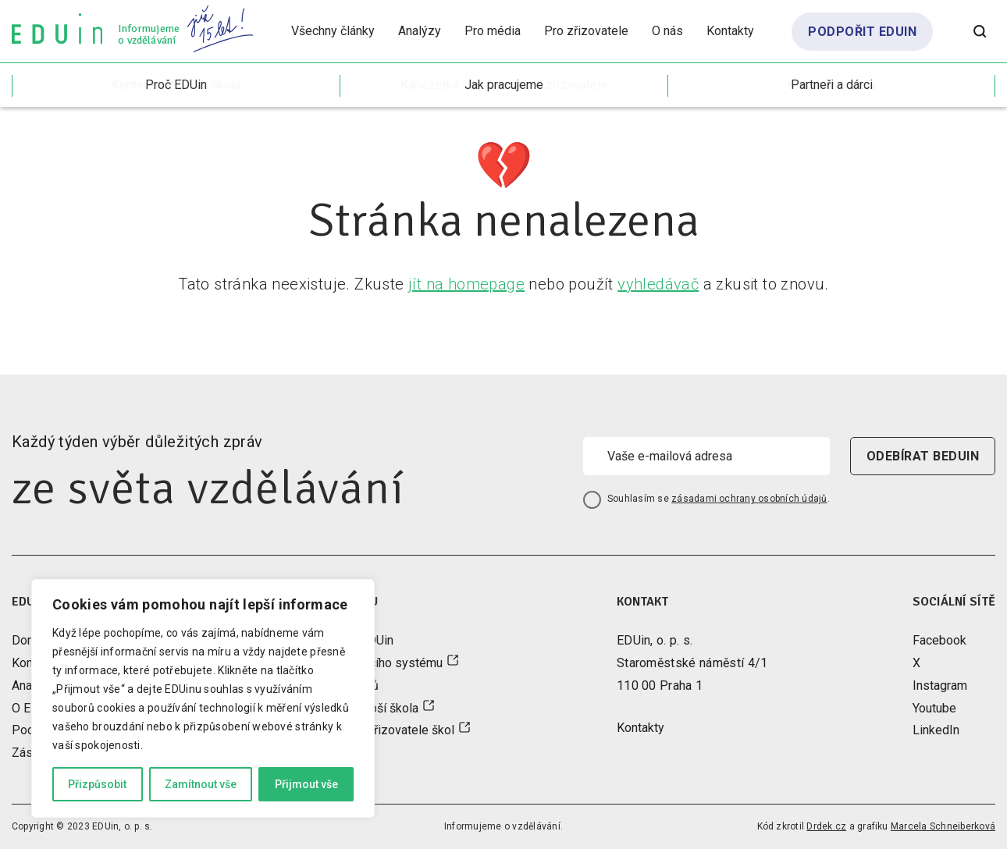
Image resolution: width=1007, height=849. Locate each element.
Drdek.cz (826, 826)
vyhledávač (658, 284)
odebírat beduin (922, 456)
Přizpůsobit (97, 784)
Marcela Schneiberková (943, 826)
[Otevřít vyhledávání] (979, 31)
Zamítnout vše (201, 784)
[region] (203, 698)
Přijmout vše (306, 784)
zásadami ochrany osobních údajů (749, 498)
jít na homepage (466, 284)
